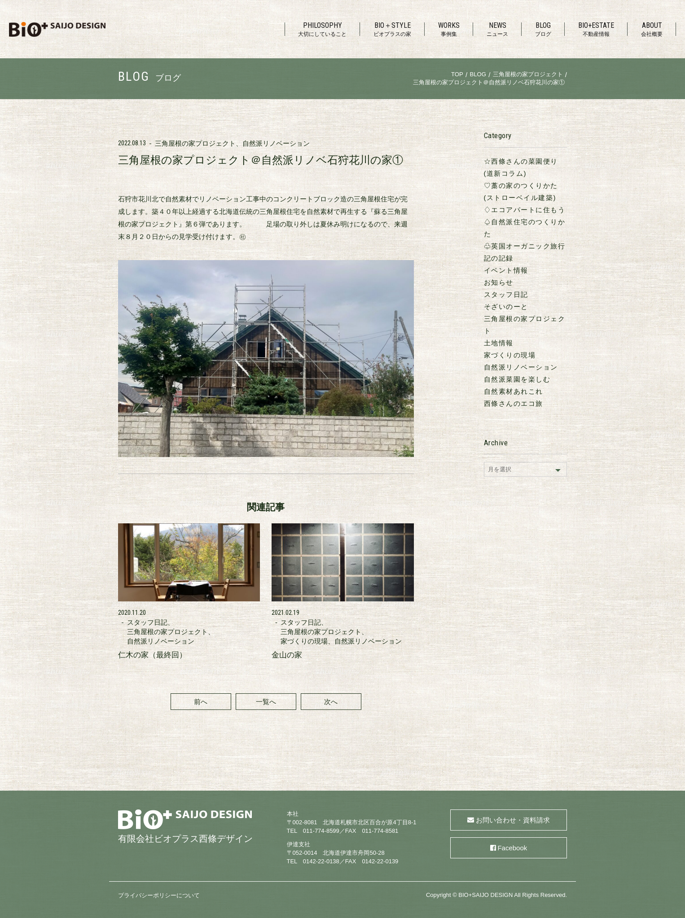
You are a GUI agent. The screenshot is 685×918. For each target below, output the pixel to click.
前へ (200, 701)
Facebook (512, 848)
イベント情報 (506, 270)
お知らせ (499, 282)
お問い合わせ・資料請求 (513, 820)
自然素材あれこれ (513, 391)
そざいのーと (506, 306)
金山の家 (287, 655)
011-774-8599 (321, 830)
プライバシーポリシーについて (159, 895)
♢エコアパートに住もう (525, 209)
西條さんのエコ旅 (513, 403)
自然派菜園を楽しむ (517, 379)
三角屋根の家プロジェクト (195, 143)
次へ (331, 701)
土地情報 (499, 343)
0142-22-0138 (321, 861)
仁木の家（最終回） (152, 655)
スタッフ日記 (506, 294)
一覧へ (266, 701)
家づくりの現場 (510, 355)
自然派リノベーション (276, 143)
